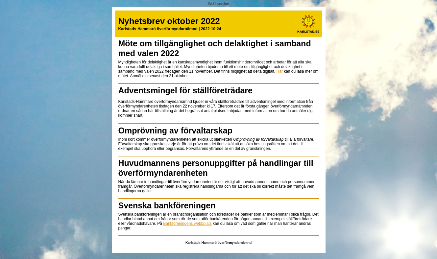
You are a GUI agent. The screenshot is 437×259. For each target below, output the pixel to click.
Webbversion (218, 4)
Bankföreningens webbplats (187, 223)
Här (279, 71)
